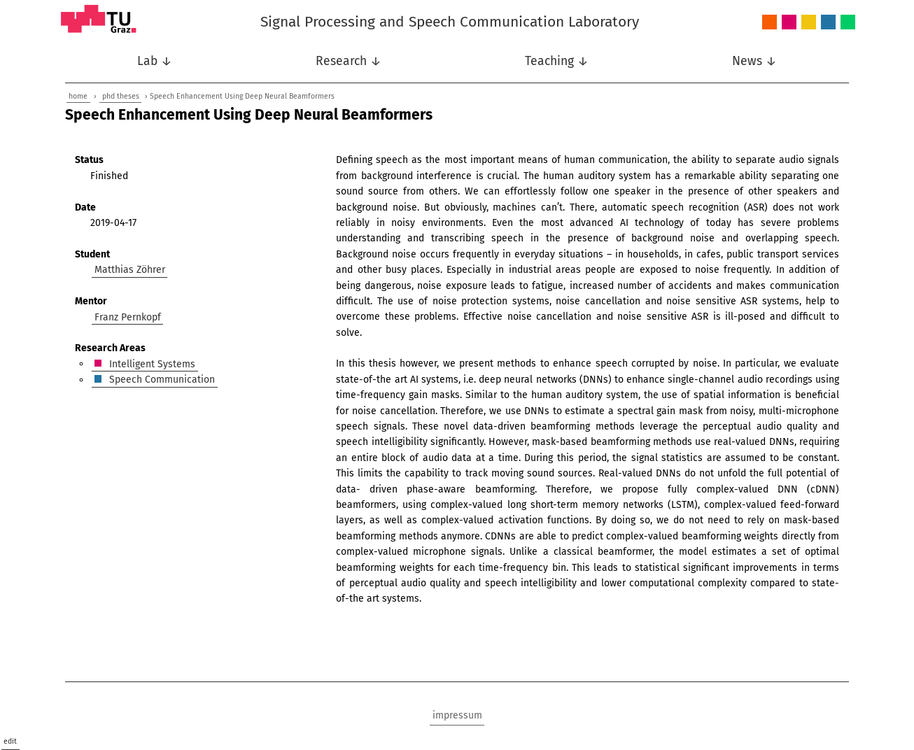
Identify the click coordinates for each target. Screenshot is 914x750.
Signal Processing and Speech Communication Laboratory (449, 22)
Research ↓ (348, 61)
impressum (457, 715)
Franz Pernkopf (127, 317)
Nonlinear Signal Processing (808, 22)
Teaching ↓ (557, 61)
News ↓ (754, 61)
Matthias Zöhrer (129, 270)
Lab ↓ (154, 61)
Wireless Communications (848, 22)
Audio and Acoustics (769, 22)
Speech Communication (828, 22)
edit (10, 741)
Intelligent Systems (789, 22)
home (78, 96)
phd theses (120, 96)
